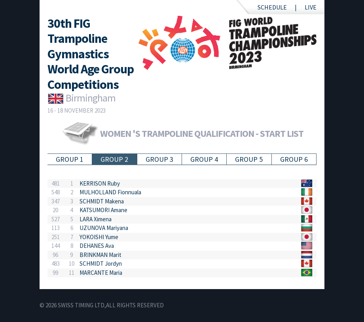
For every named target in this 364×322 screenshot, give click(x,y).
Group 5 (249, 159)
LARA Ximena (96, 219)
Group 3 (159, 159)
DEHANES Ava (97, 245)
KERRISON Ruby (100, 183)
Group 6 (294, 159)
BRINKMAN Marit (100, 255)
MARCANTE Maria (101, 272)
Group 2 (114, 159)
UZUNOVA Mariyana (104, 228)
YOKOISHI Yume (99, 237)
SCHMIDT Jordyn (101, 263)
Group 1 (69, 159)
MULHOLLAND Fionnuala (110, 192)
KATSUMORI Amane (103, 210)
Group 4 (204, 159)
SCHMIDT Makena (102, 201)
